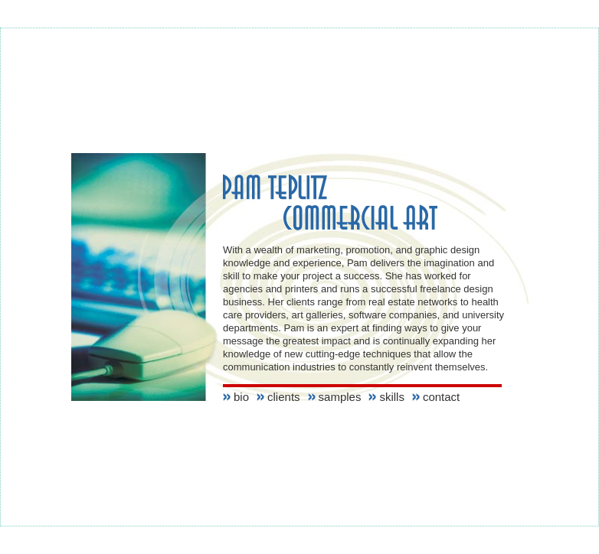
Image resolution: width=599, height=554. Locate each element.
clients (283, 396)
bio (241, 396)
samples (340, 396)
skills (391, 396)
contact (441, 396)
